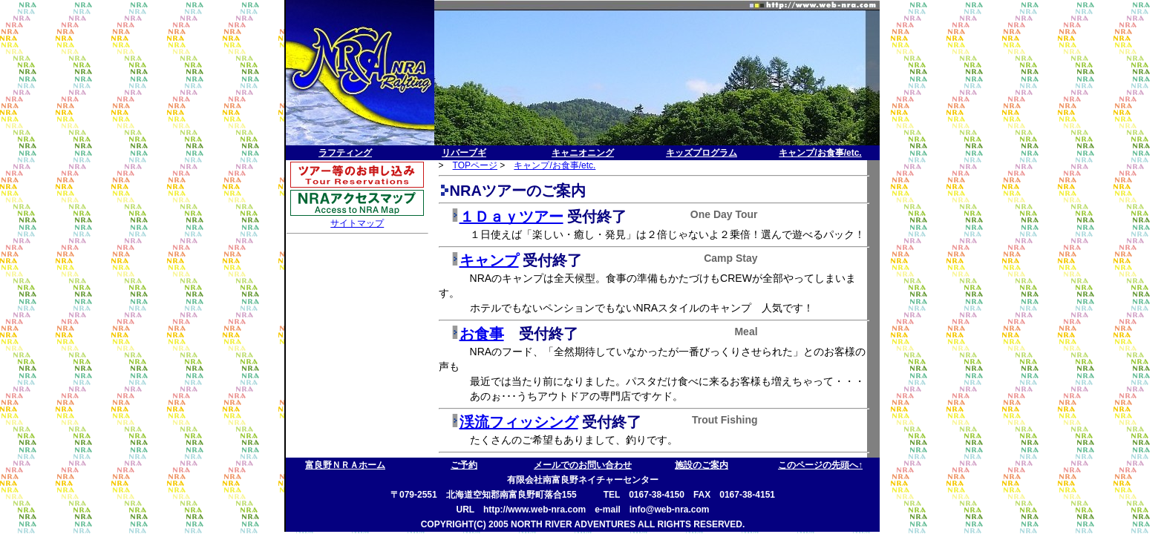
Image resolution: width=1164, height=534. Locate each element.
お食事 (482, 334)
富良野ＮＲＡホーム (345, 465)
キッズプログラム (701, 153)
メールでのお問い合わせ (583, 465)
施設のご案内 (701, 465)
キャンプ (489, 260)
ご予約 (464, 465)
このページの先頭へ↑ (820, 465)
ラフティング (345, 153)
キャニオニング (583, 153)
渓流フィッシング (519, 422)
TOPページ (475, 165)
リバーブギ (464, 153)
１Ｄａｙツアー (511, 216)
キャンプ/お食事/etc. (820, 153)
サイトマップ (357, 223)
